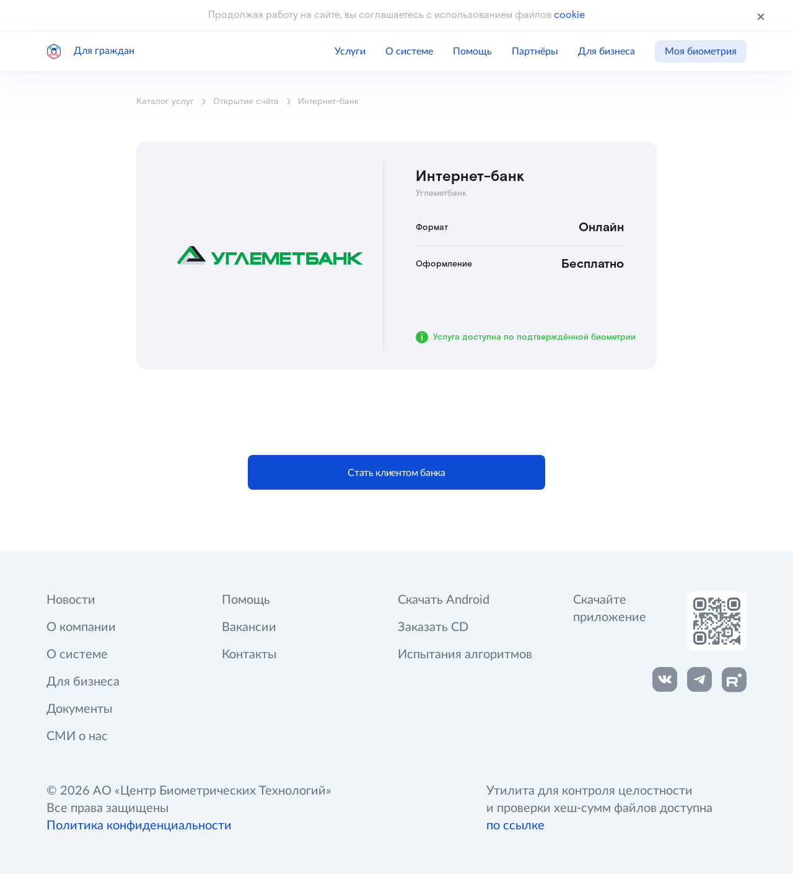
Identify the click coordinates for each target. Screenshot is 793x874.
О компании (81, 627)
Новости (70, 600)
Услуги (350, 51)
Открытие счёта (246, 101)
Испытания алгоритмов (465, 654)
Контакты (249, 654)
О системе (409, 51)
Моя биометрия (701, 51)
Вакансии (249, 627)
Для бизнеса (606, 51)
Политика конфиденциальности (139, 825)
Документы (79, 709)
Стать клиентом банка (396, 473)
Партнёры (535, 51)
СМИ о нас (77, 736)
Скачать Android (443, 600)
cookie (569, 15)
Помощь (472, 51)
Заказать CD (433, 627)
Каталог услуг (165, 101)
